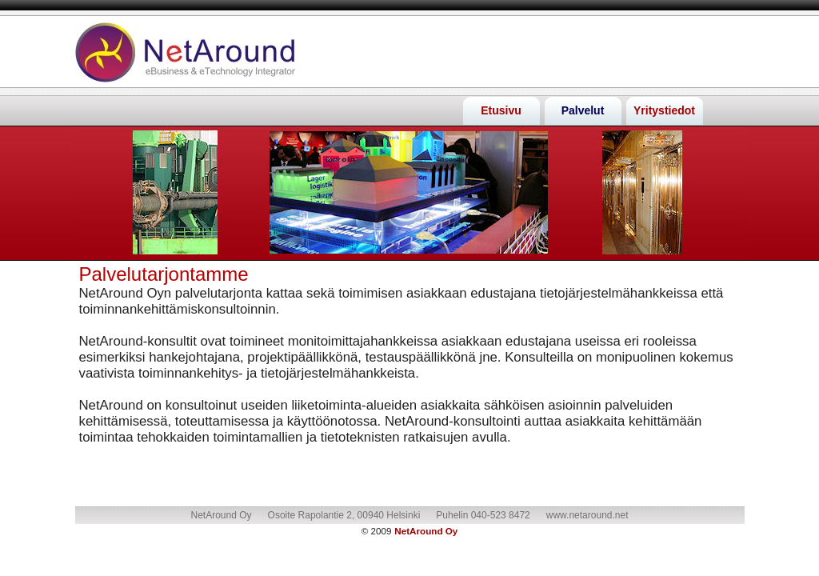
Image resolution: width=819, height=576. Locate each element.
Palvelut (583, 110)
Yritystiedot (664, 110)
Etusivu (501, 110)
